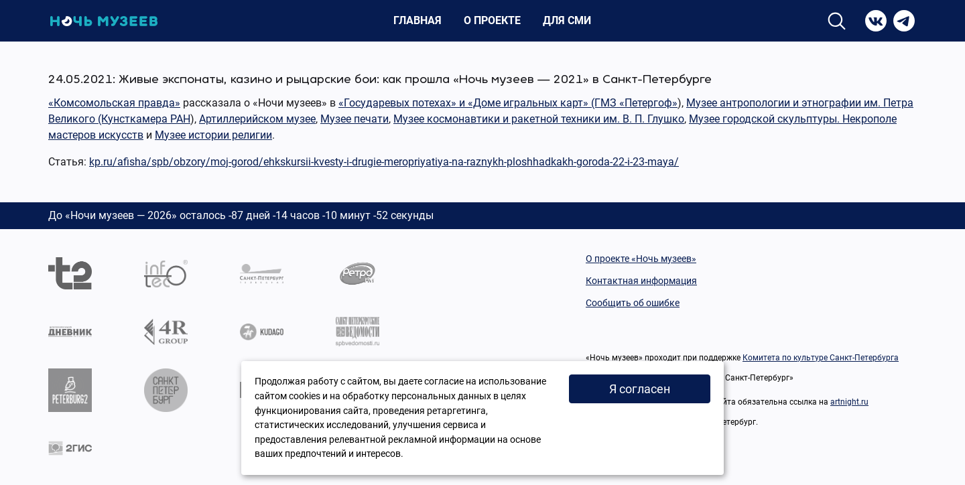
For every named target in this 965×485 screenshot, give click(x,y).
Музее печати (354, 119)
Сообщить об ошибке (633, 302)
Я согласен (639, 389)
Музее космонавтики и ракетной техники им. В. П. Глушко (538, 119)
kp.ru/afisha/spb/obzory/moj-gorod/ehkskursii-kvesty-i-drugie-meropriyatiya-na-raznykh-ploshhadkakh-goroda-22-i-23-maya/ (384, 161)
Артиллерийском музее (257, 119)
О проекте (492, 20)
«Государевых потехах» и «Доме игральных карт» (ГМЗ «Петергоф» (508, 102)
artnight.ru (849, 402)
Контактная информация (641, 280)
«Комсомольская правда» (114, 102)
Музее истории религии (213, 135)
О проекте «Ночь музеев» (641, 258)
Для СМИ (567, 20)
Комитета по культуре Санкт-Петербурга (821, 357)
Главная (417, 20)
